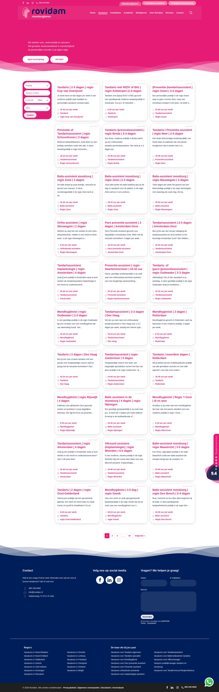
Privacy (143, 623)
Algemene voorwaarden (88, 688)
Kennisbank (118, 688)
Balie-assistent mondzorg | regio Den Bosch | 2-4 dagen (171, 491)
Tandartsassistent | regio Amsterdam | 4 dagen (73, 445)
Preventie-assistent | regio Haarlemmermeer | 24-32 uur (123, 267)
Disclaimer (106, 688)
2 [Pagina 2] (112, 536)
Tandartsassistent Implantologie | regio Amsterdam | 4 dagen (71, 269)
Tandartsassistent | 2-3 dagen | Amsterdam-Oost (171, 224)
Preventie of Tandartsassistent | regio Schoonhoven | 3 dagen (73, 133)
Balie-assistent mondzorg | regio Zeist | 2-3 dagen (123, 178)
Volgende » (140, 536)
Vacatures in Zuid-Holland (35, 667)
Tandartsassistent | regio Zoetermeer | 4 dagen (121, 356)
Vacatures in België (75, 670)
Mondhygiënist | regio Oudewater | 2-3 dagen (72, 313)
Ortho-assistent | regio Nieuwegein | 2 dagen (72, 224)
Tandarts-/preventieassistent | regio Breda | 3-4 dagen (124, 131)
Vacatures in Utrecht (33, 663)
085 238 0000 (35, 588)
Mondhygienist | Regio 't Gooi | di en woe (172, 399)
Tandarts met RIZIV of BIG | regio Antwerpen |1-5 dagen (123, 89)
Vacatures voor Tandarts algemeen (126, 652)
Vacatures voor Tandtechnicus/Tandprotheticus (174, 670)
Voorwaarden (151, 623)
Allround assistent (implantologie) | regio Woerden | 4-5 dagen (119, 447)
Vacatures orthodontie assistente (125, 670)
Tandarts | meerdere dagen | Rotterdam (170, 356)
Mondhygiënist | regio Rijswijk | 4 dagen (77, 399)
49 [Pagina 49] (129, 536)
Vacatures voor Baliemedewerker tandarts (172, 656)
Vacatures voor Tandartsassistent (168, 652)
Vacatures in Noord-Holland (36, 656)
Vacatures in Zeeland (76, 667)
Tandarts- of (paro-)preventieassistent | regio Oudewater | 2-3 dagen (171, 269)
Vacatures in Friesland (76, 659)
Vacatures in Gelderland (34, 659)
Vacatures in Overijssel (77, 663)
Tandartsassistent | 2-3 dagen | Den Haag (124, 313)
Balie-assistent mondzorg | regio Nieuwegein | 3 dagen (170, 178)
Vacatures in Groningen (34, 670)
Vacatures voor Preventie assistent (126, 667)
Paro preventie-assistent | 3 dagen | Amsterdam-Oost (123, 224)
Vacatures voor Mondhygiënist (124, 659)
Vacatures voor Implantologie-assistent (127, 674)
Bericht (168, 601)
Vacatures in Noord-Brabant (36, 652)
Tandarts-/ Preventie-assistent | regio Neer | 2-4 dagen (172, 131)
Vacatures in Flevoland (34, 674)
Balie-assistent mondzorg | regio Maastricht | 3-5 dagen (170, 445)
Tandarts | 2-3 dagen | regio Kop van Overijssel (75, 89)
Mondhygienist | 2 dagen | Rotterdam (169, 313)
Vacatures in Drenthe (76, 652)
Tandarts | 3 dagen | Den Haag (77, 354)
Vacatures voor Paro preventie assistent (128, 663)
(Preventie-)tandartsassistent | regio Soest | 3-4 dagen (172, 89)
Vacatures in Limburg (76, 656)
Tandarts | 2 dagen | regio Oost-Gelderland (74, 491)
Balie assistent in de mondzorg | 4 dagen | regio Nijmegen (123, 401)
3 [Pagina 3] (117, 536)
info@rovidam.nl (36, 592)
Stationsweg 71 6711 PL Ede (41, 596)
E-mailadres (183, 581)
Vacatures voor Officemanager (167, 659)
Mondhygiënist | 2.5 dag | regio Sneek (121, 491)
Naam (154, 581)
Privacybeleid (69, 688)
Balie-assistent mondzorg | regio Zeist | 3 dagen (75, 178)
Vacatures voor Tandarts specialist (126, 656)
